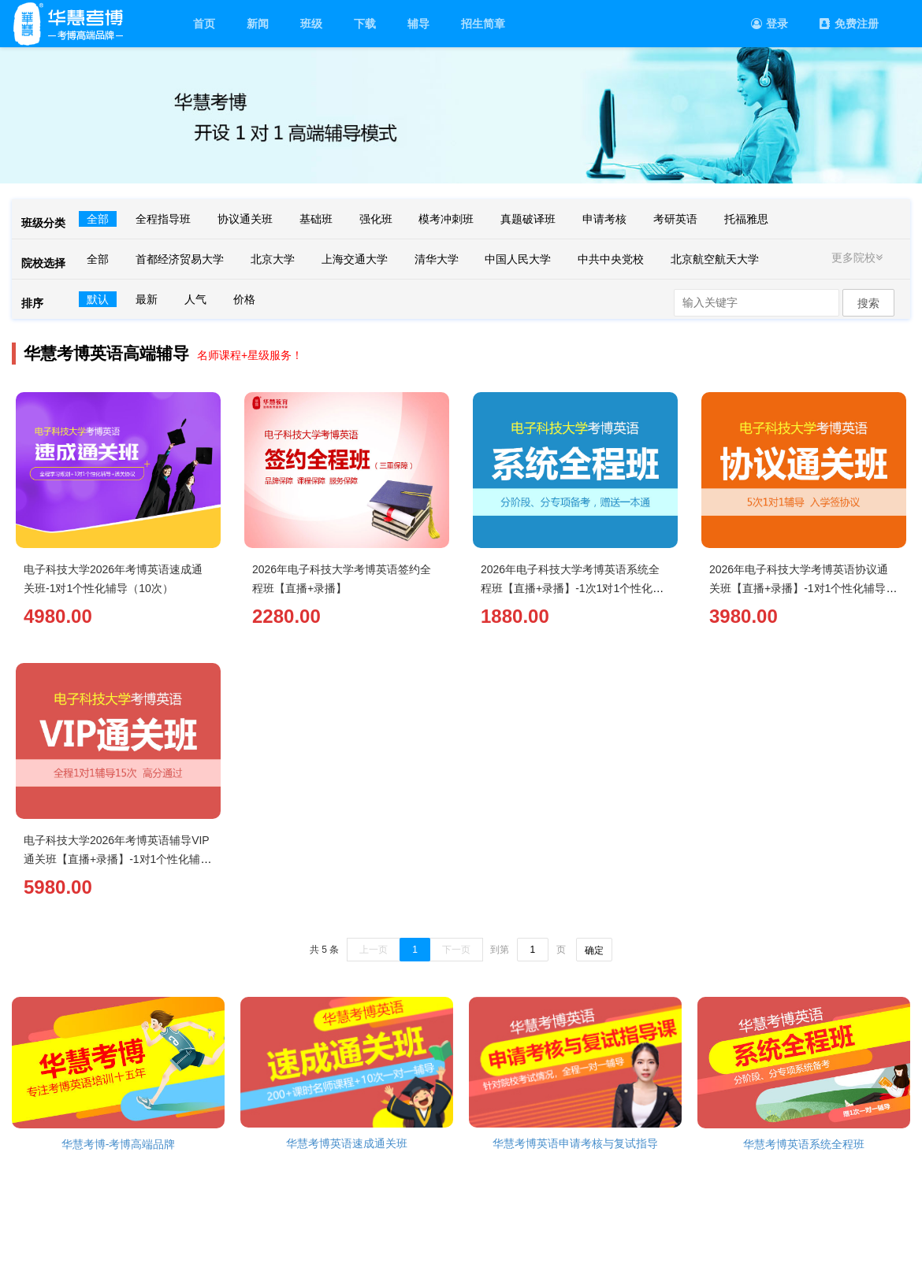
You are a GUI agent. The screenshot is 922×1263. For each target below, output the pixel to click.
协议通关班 (245, 219)
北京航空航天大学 (715, 259)
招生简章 (483, 23)
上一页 (373, 949)
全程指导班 (163, 219)
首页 (204, 23)
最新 (147, 299)
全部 (98, 219)
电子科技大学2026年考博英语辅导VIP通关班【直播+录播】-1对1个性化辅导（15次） (117, 859)
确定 (594, 950)
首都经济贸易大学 (180, 259)
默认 (98, 299)
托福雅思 (746, 219)
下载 (365, 23)
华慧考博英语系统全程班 (803, 1144)
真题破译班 (528, 219)
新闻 (258, 23)
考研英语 (675, 219)
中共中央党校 (611, 259)
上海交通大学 (355, 259)
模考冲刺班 (446, 219)
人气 (195, 299)
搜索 (868, 303)
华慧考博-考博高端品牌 (118, 1144)
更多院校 (859, 257)
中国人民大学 (518, 259)
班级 (311, 23)
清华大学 (437, 259)
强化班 (375, 219)
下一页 (456, 949)
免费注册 (849, 23)
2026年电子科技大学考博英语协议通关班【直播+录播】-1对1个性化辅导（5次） (798, 588)
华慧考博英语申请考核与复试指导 (575, 1143)
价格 (244, 299)
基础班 (316, 219)
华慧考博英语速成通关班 (346, 1143)
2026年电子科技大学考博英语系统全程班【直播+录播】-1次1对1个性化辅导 (572, 588)
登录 (769, 23)
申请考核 (604, 219)
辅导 (418, 23)
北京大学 (273, 259)
